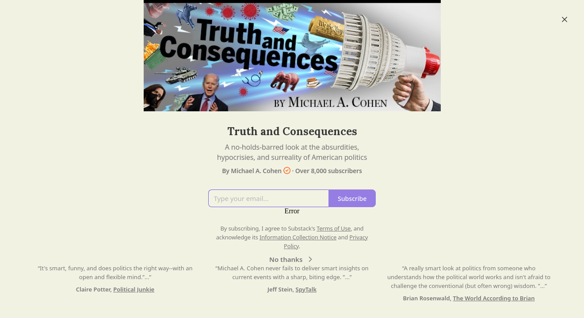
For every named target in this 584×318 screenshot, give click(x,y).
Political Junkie (133, 289)
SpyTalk (306, 289)
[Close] (564, 19)
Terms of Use (334, 228)
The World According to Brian (494, 298)
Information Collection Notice (298, 237)
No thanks (292, 259)
